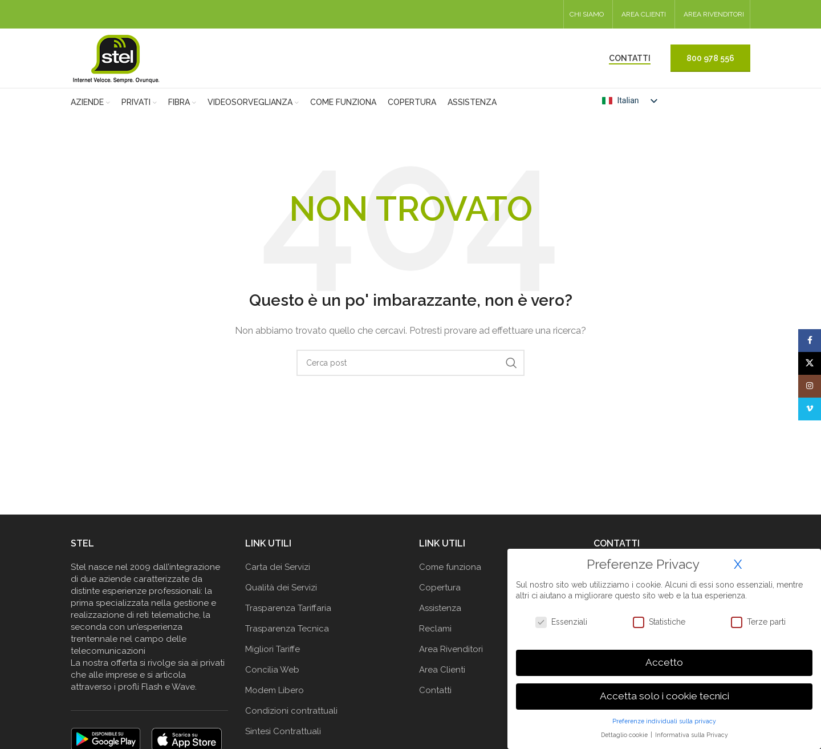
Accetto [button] (664, 662)
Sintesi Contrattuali (283, 731)
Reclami (435, 629)
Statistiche (659, 622)
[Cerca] (410, 363)
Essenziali (561, 622)
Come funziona (450, 567)
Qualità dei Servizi (281, 587)
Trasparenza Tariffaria (288, 608)
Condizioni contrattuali (291, 711)
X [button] (738, 564)
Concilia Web (272, 670)
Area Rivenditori (451, 649)
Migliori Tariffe (272, 649)
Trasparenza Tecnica (287, 629)
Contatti (435, 690)
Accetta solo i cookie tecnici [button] (664, 696)
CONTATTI (630, 58)
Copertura (440, 587)
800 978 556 (710, 58)
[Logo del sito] (116, 57)
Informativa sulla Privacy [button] (691, 734)
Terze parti (758, 622)
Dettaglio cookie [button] (625, 734)
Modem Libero (274, 690)
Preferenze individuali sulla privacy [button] (664, 721)
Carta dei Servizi (277, 567)
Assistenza (440, 608)
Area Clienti (442, 670)
